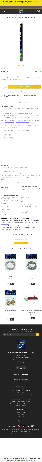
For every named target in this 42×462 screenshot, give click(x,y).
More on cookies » (30, 460)
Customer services (21, 388)
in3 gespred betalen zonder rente (21, 397)
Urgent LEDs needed (21, 405)
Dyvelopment (27, 431)
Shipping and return (21, 386)
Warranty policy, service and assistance (21, 399)
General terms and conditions (21, 379)
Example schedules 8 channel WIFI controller (21, 394)
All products (21, 421)
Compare (21, 418)
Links (21, 377)
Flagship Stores (21, 392)
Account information (21, 412)
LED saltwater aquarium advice (21, 384)
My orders (21, 414)
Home (12, 15)
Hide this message (20, 460)
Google (30, 433)
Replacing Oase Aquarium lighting (21, 401)
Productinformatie (20, 102)
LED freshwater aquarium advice (21, 390)
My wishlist (21, 416)
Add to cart (24, 86)
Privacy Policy (21, 381)
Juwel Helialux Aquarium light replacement (21, 403)
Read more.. (20, 79)
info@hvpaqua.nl (21, 362)
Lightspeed (14, 431)
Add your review (21, 243)
